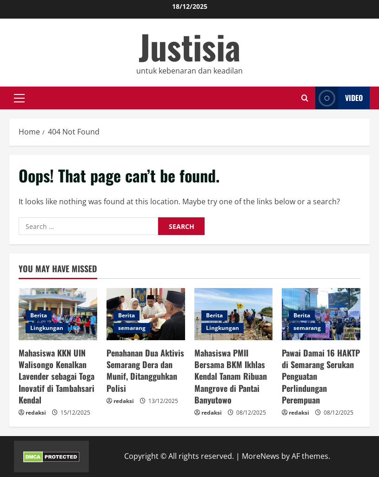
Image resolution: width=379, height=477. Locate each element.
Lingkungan (46, 328)
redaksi (36, 413)
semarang (132, 328)
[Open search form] (304, 98)
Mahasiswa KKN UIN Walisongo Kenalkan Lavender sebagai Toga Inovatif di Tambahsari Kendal (56, 376)
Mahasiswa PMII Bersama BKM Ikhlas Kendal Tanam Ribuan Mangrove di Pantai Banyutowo (230, 376)
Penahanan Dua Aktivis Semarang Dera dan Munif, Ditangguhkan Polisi (145, 370)
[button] (19, 98)
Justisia (189, 46)
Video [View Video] (339, 98)
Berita (38, 315)
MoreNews (260, 456)
